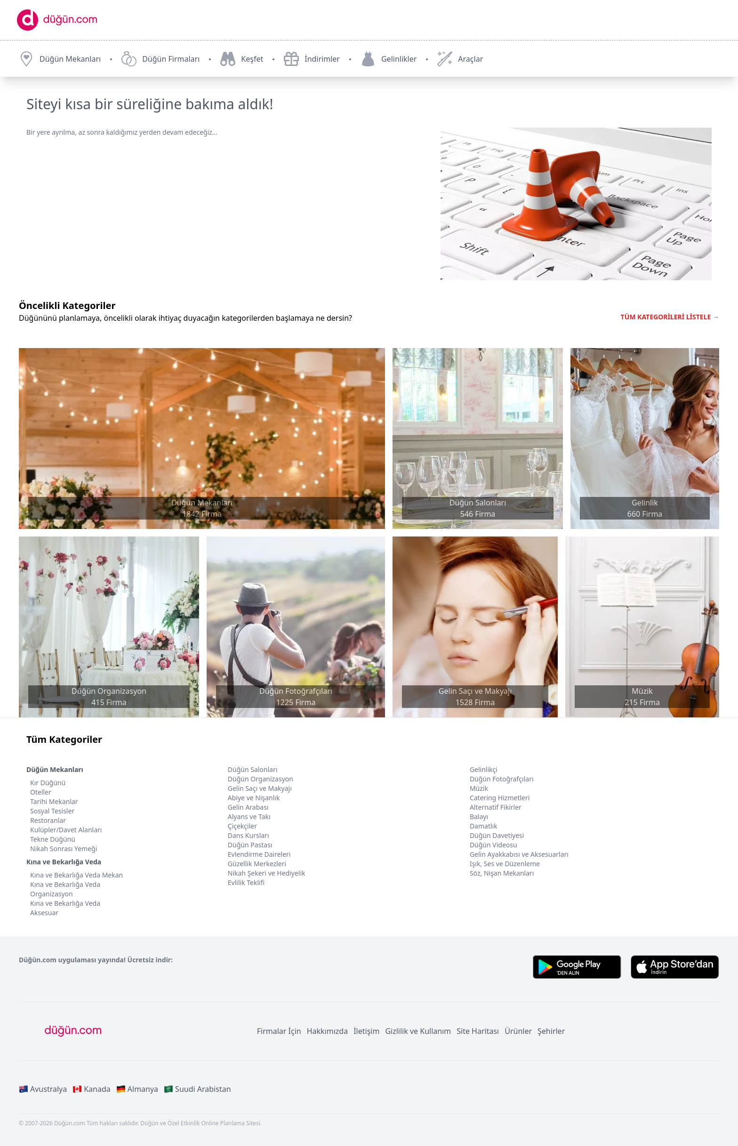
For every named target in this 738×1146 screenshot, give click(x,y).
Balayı (479, 816)
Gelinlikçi (483, 769)
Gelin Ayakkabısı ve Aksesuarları (519, 854)
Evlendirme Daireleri (259, 854)
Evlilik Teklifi (246, 882)
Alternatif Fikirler (495, 807)
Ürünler (518, 1031)
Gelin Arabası (248, 807)
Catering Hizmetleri (499, 797)
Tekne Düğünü (52, 839)
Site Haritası (478, 1031)
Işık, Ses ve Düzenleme (505, 863)
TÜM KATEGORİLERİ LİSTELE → (670, 316)
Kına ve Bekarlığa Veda (63, 861)
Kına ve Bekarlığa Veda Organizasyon (65, 889)
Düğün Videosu (493, 844)
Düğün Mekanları (54, 769)
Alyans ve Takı (249, 816)
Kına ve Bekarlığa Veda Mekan (76, 874)
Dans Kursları (248, 835)
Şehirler (551, 1031)
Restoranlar (48, 820)
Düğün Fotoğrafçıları (502, 778)
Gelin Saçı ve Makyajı (260, 788)
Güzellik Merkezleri (257, 863)
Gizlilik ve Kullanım (418, 1031)
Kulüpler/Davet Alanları (66, 829)
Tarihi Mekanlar (54, 801)
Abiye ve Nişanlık (254, 797)
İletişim (366, 1031)
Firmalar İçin (279, 1031)
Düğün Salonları (253, 769)
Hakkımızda (327, 1031)
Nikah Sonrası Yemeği (63, 848)
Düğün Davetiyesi (497, 835)
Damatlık (483, 825)
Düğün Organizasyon (260, 778)
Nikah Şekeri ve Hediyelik (266, 873)
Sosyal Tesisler (52, 810)
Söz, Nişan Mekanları (502, 873)
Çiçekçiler (242, 825)
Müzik (479, 788)
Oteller (40, 792)
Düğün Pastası (250, 844)
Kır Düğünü (47, 782)
